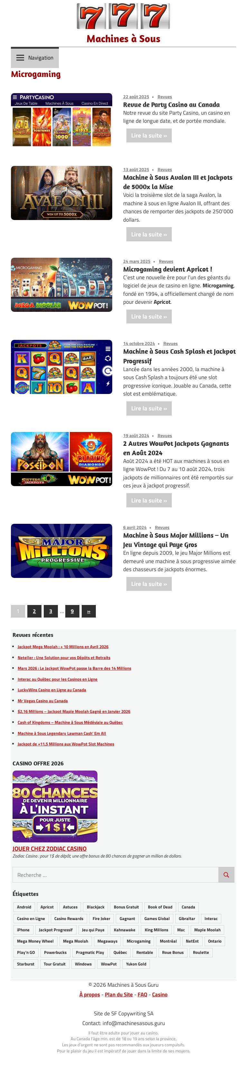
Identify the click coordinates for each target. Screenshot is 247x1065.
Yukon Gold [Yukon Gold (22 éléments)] (136, 964)
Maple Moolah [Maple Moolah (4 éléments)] (207, 929)
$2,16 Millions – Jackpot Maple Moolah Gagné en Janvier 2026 (74, 711)
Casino (160, 994)
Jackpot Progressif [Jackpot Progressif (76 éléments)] (56, 929)
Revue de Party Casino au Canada (171, 104)
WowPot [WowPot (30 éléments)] (109, 964)
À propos (89, 994)
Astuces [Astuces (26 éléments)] (70, 907)
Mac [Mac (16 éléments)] (181, 929)
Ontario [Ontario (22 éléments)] (215, 941)
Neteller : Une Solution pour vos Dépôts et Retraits (64, 657)
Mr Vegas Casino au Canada (43, 700)
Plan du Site (119, 994)
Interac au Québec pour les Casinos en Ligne (57, 679)
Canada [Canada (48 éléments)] (188, 907)
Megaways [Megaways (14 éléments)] (107, 941)
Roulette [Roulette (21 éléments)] (201, 952)
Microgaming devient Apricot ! (167, 269)
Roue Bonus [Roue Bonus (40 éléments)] (173, 952)
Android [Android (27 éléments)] (24, 907)
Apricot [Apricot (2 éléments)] (47, 907)
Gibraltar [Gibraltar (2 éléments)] (187, 918)
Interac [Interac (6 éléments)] (211, 918)
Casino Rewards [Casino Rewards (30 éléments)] (68, 918)
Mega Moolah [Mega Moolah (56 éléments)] (75, 941)
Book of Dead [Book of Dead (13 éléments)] (160, 907)
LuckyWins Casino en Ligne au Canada (52, 689)
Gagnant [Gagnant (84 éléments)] (127, 918)
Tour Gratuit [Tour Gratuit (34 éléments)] (55, 964)
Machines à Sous (123, 38)
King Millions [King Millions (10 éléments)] (156, 929)
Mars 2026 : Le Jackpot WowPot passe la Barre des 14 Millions (74, 668)
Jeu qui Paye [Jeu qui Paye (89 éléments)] (93, 929)
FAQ (142, 994)
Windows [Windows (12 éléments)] (83, 964)
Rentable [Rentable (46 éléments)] (144, 952)
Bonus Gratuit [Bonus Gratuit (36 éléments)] (126, 907)
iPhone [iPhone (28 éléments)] (23, 929)
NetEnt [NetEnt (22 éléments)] (192, 941)
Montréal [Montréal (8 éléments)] (168, 941)
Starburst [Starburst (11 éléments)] (25, 964)
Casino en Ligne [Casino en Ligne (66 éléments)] (31, 918)
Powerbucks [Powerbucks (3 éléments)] (55, 952)
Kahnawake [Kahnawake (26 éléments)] (124, 929)
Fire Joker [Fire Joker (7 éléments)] (101, 918)
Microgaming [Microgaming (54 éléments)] (139, 941)
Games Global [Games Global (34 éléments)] (157, 918)
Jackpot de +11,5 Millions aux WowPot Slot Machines (66, 744)
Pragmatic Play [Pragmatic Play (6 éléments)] (90, 952)
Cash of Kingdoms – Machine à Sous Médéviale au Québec (70, 722)
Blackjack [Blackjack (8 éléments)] (96, 907)
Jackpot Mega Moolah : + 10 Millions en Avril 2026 (63, 646)
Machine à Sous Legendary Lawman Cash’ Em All (62, 733)
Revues (165, 96)
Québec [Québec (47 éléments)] (120, 952)
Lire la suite (146, 135)
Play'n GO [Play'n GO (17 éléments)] (26, 952)
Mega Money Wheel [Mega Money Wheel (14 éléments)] (35, 941)
